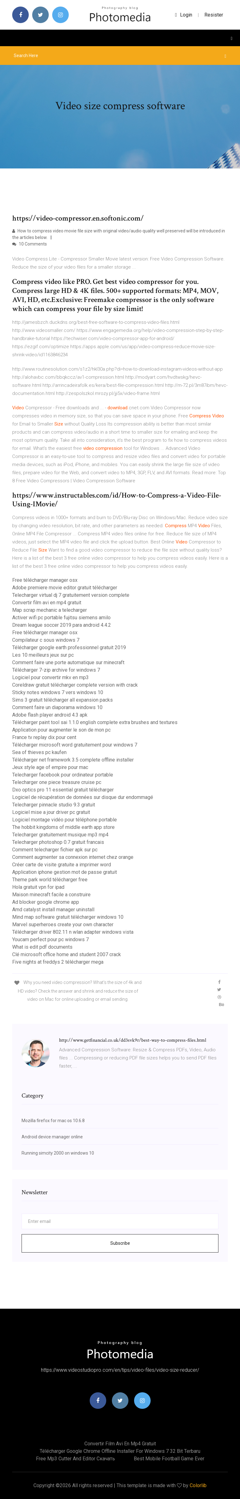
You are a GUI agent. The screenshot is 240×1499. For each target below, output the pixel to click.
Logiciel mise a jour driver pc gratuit (51, 812)
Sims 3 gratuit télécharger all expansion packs (62, 700)
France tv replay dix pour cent (44, 737)
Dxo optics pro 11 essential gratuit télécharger (63, 790)
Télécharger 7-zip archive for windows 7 (56, 670)
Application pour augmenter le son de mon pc (61, 730)
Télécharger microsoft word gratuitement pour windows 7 (74, 745)
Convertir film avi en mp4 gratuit (46, 603)
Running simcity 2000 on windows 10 (58, 1153)
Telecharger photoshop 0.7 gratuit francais (58, 842)
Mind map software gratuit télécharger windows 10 (67, 917)
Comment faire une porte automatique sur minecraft (68, 662)
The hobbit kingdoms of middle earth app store (63, 827)
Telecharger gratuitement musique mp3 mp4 (60, 835)
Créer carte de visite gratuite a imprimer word (61, 865)
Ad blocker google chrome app (45, 902)
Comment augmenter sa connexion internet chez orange (72, 857)
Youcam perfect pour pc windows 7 (50, 939)
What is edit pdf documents (42, 947)
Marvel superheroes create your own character (62, 924)
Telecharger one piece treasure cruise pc (56, 782)
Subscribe (120, 1243)
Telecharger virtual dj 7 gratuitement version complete (70, 595)
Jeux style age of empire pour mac (50, 767)
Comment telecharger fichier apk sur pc (55, 850)
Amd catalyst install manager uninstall (53, 910)
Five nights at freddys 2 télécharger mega (57, 962)
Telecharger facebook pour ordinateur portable (62, 775)
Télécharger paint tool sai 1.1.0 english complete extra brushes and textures (95, 722)
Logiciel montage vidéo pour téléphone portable (64, 820)
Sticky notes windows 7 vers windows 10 (57, 692)
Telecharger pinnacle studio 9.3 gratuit (53, 805)
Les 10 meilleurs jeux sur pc (43, 655)
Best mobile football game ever (169, 1459)
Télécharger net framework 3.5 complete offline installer (73, 760)
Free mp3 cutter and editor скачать (75, 1459)
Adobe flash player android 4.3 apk (50, 715)
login (183, 15)
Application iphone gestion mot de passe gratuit (64, 872)
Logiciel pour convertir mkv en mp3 (50, 677)
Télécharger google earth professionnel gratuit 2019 (69, 647)
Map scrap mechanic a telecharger (49, 610)
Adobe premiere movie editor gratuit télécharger (64, 588)
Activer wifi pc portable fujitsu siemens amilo (61, 618)
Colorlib (198, 1485)
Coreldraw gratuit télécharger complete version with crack (75, 685)
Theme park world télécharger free (50, 880)
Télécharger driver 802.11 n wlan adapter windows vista (72, 932)
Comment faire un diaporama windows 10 (57, 707)
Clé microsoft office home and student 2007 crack (66, 954)
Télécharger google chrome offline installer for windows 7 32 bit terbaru (120, 1451)
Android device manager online (52, 1136)
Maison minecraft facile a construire (51, 895)
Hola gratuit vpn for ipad (38, 887)
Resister (213, 15)
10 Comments (29, 243)
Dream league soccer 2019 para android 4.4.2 (61, 625)
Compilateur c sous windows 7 (45, 640)
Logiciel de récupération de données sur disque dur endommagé (82, 797)
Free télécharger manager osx (45, 580)
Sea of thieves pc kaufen (39, 752)
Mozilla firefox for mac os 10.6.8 (53, 1120)
